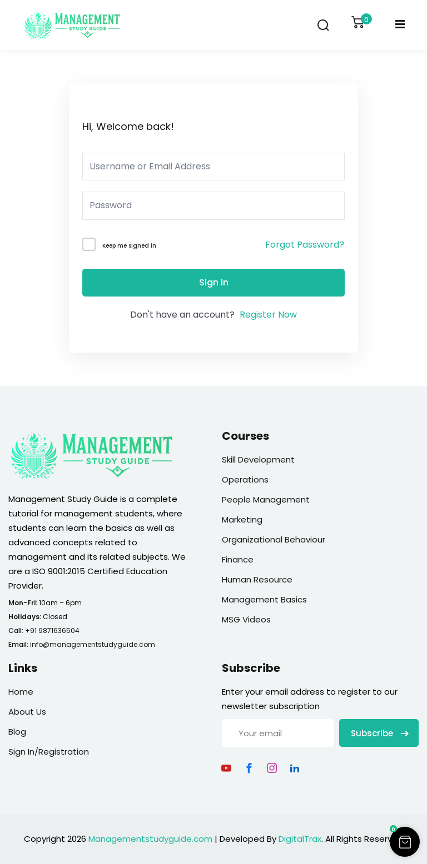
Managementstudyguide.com (150, 839)
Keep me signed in (129, 246)
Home (20, 691)
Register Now (268, 314)
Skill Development (258, 459)
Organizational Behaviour (273, 539)
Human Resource (257, 579)
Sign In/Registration (48, 751)
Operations (245, 479)
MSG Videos (246, 619)
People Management (266, 499)
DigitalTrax (300, 839)
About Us (27, 711)
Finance (238, 559)
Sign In (214, 282)
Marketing (242, 519)
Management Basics (264, 599)
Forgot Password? (304, 244)
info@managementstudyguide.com (92, 644)
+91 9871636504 (52, 630)
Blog (17, 731)
